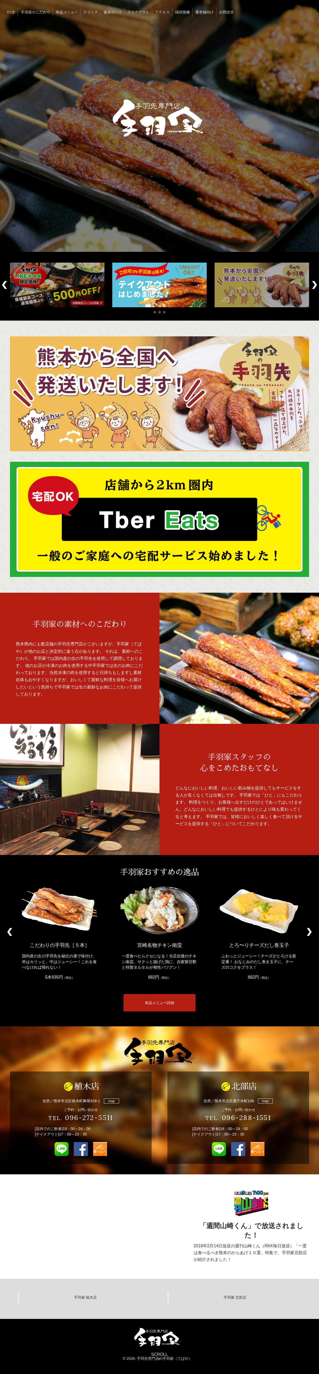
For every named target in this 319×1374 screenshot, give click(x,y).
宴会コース (112, 12)
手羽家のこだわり (35, 12)
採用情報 (182, 12)
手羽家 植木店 (85, 1297)
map (111, 1101)
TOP (11, 12)
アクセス (162, 12)
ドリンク (90, 12)
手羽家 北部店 (235, 1297)
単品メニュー (67, 12)
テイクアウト (138, 12)
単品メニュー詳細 (159, 1003)
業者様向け (204, 12)
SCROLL (159, 1356)
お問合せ (226, 12)
